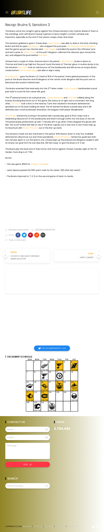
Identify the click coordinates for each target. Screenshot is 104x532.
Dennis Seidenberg (28, 70)
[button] (18, 235)
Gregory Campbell (39, 164)
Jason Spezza (54, 43)
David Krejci (10, 115)
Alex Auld (42, 55)
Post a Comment (17, 240)
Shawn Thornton (30, 128)
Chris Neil (72, 97)
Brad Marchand (12, 76)
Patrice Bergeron (88, 46)
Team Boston (72, 526)
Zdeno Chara (29, 52)
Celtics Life (38, 526)
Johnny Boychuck (54, 97)
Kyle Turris (22, 67)
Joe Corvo (16, 103)
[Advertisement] (52, 205)
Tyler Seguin (50, 49)
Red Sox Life (49, 526)
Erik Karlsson (33, 46)
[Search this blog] (27, 486)
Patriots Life (60, 526)
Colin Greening (67, 61)
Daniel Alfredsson (62, 137)
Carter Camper (70, 88)
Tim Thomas (73, 46)
